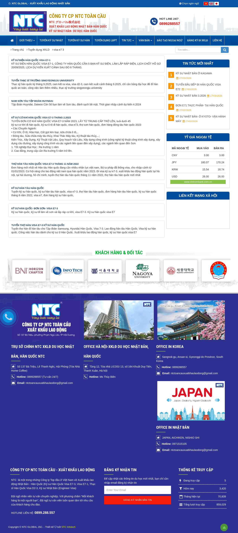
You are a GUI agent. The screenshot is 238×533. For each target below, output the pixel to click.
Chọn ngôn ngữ (189, 3)
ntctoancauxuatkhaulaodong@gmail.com (45, 382)
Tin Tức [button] (128, 41)
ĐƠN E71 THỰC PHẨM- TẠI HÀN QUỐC (195, 108)
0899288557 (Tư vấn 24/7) (37, 376)
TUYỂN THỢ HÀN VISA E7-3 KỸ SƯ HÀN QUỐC (38, 225)
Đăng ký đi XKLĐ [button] (197, 40)
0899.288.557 (44, 513)
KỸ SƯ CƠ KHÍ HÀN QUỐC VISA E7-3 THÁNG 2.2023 (41, 117)
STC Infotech (68, 527)
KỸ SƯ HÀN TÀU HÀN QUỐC (27, 188)
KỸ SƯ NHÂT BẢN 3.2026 (195, 96)
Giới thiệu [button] (27, 41)
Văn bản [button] (145, 41)
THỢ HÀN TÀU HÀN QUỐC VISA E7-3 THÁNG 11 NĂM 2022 (45, 164)
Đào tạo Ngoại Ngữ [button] (169, 40)
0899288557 (169, 24)
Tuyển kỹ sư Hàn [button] (79, 40)
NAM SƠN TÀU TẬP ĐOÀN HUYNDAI (32, 101)
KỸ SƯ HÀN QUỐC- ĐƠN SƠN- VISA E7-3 (34, 208)
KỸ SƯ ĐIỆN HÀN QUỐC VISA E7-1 (31, 60)
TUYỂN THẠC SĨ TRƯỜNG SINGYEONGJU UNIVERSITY (42, 80)
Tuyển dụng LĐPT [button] (106, 40)
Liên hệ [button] (217, 40)
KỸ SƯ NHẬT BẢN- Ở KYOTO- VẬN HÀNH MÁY (197, 119)
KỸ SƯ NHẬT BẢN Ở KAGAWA (190, 75)
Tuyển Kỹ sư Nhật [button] (51, 40)
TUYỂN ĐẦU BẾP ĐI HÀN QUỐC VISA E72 (194, 87)
